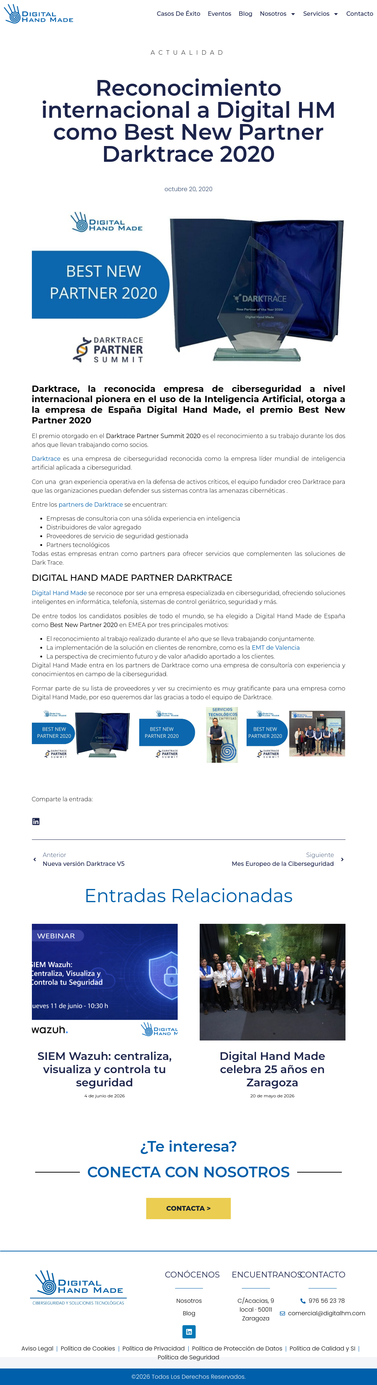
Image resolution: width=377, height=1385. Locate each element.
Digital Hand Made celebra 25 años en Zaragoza (272, 1069)
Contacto (359, 13)
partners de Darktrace (91, 504)
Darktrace (46, 458)
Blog (245, 13)
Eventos (219, 13)
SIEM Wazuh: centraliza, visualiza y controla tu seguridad (104, 1069)
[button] (36, 821)
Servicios (321, 14)
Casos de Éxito (178, 13)
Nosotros (278, 14)
